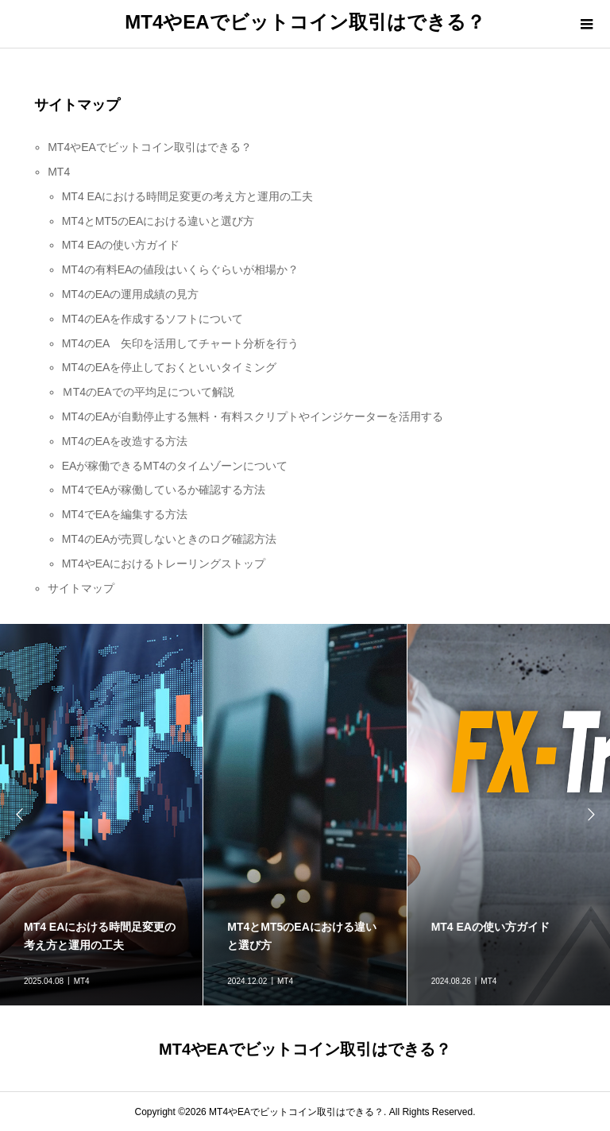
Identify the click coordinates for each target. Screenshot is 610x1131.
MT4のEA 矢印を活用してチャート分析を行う (180, 343)
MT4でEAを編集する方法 (125, 514)
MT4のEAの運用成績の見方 (130, 294)
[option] (305, 814)
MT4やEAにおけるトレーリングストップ (164, 563)
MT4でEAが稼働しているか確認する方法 (164, 489)
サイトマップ (81, 588)
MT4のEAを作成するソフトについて (153, 318)
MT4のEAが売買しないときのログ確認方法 (169, 539)
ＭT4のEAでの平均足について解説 (148, 391)
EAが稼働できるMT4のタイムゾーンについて (175, 465)
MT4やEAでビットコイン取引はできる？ (305, 22)
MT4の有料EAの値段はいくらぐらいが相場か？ (180, 269)
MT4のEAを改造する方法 (125, 441)
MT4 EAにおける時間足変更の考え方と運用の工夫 (188, 196)
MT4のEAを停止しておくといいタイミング (169, 367)
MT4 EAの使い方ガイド (121, 244)
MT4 (59, 171)
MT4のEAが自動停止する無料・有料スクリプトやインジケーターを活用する (253, 416)
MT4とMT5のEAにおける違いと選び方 (158, 221)
